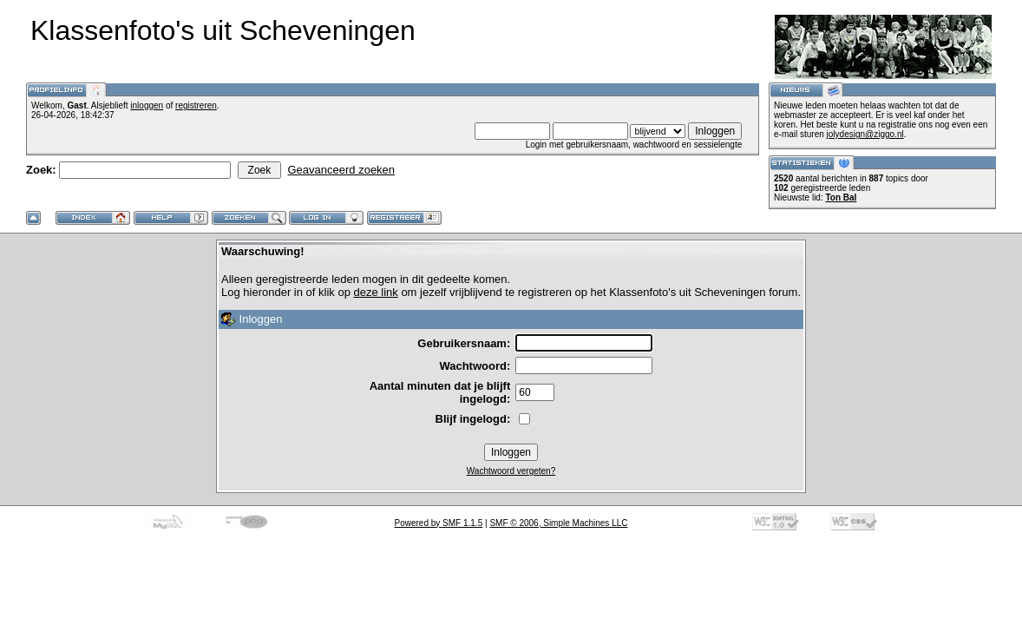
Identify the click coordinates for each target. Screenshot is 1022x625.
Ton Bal (840, 197)
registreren (196, 105)
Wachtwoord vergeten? (511, 471)
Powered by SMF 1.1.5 (439, 523)
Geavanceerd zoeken (341, 169)
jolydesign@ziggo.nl (865, 134)
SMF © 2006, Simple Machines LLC (558, 523)
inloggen (146, 105)
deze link (375, 292)
